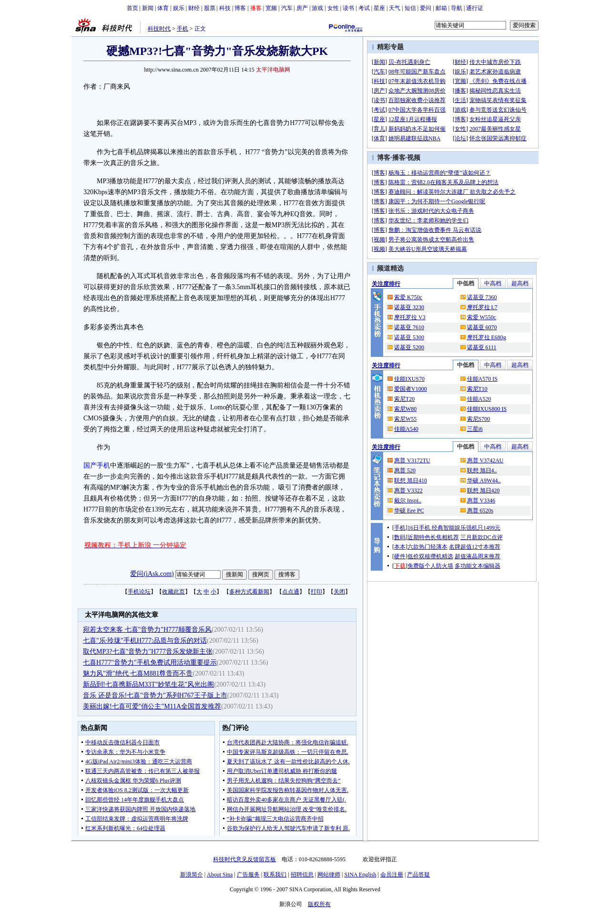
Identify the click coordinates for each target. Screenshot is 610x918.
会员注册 (391, 874)
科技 (225, 8)
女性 (333, 8)
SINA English (360, 874)
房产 (302, 8)
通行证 (474, 8)
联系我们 (275, 874)
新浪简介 (191, 874)
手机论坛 (139, 591)
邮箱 (441, 8)
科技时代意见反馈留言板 (244, 859)
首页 (132, 8)
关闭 (339, 591)
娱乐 (178, 8)
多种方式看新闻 (249, 591)
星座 (379, 8)
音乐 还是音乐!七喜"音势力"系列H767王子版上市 (155, 695)
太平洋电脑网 (273, 69)
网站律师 (328, 874)
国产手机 (96, 465)
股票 (209, 8)
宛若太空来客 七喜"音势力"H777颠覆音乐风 (147, 629)
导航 (456, 8)
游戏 (317, 8)
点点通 (290, 591)
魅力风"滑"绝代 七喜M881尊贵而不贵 (138, 673)
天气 (394, 8)
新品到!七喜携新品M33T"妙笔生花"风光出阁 (148, 684)
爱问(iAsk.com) (151, 573)
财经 (194, 8)
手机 (182, 28)
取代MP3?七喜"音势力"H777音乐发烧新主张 (148, 651)
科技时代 (159, 28)
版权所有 (319, 904)
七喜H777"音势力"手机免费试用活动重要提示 (150, 662)
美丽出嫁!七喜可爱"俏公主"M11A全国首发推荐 (152, 706)
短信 (410, 8)
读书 (348, 8)
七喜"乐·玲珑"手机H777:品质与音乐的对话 (145, 640)
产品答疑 (418, 874)
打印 (316, 591)
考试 (364, 8)
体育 (163, 8)
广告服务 (248, 874)
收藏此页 (173, 591)
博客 (240, 8)
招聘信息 (302, 874)
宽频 (271, 8)
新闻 (147, 8)
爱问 (425, 8)
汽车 (287, 8)
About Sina (220, 874)
